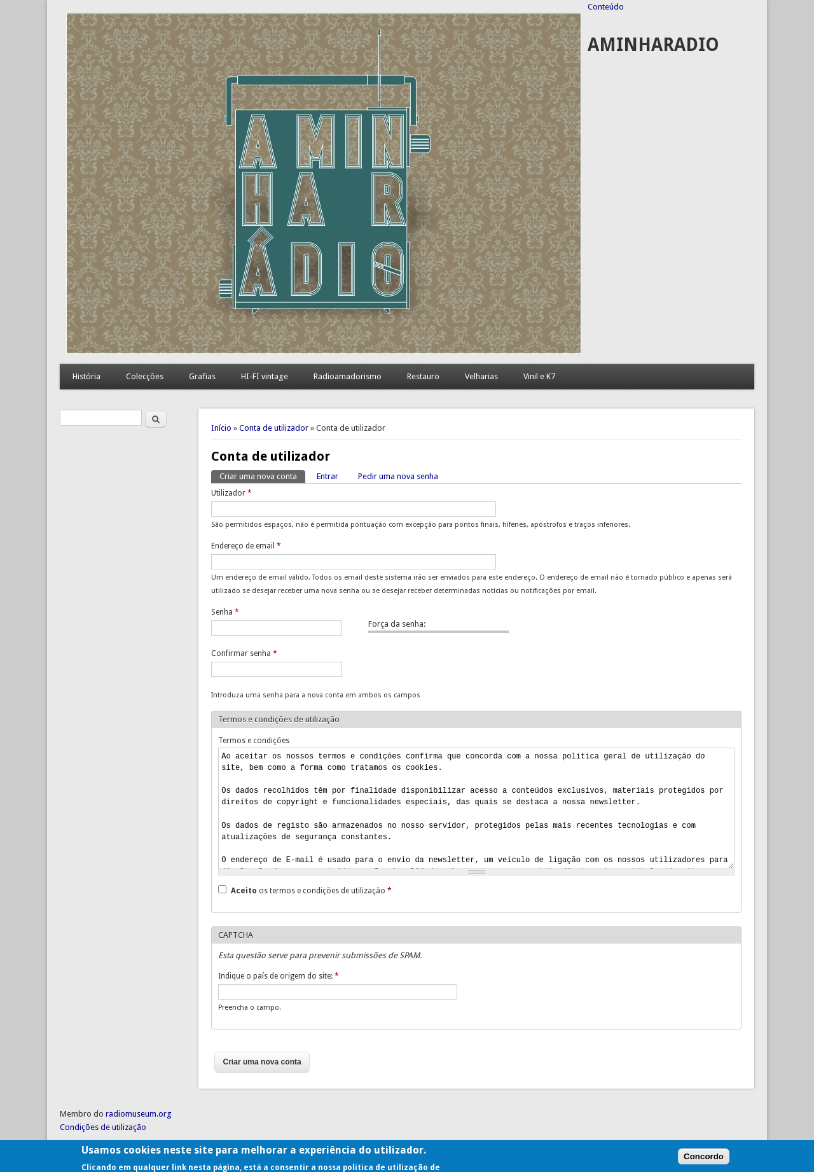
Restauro (423, 376)
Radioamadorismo (348, 376)
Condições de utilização (103, 1127)
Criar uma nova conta (262, 475)
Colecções (144, 376)
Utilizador (231, 493)
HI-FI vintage (264, 376)
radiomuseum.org (139, 1114)
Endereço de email (246, 545)
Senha (225, 612)
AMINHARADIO (653, 44)
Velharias (481, 376)
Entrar (327, 476)
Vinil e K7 (539, 376)
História (86, 376)
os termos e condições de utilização (311, 890)
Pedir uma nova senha (398, 476)
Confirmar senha (244, 653)
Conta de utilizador (273, 428)
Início (221, 428)
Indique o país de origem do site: (278, 976)
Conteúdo (606, 6)
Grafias (202, 376)
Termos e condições (253, 740)
